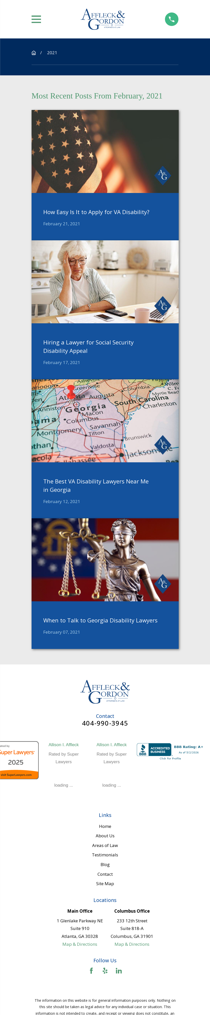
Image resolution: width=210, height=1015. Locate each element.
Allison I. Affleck (64, 744)
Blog (105, 864)
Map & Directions (79, 944)
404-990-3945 (105, 723)
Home (105, 826)
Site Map (105, 883)
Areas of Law (105, 845)
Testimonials (105, 855)
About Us (105, 836)
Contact (105, 874)
